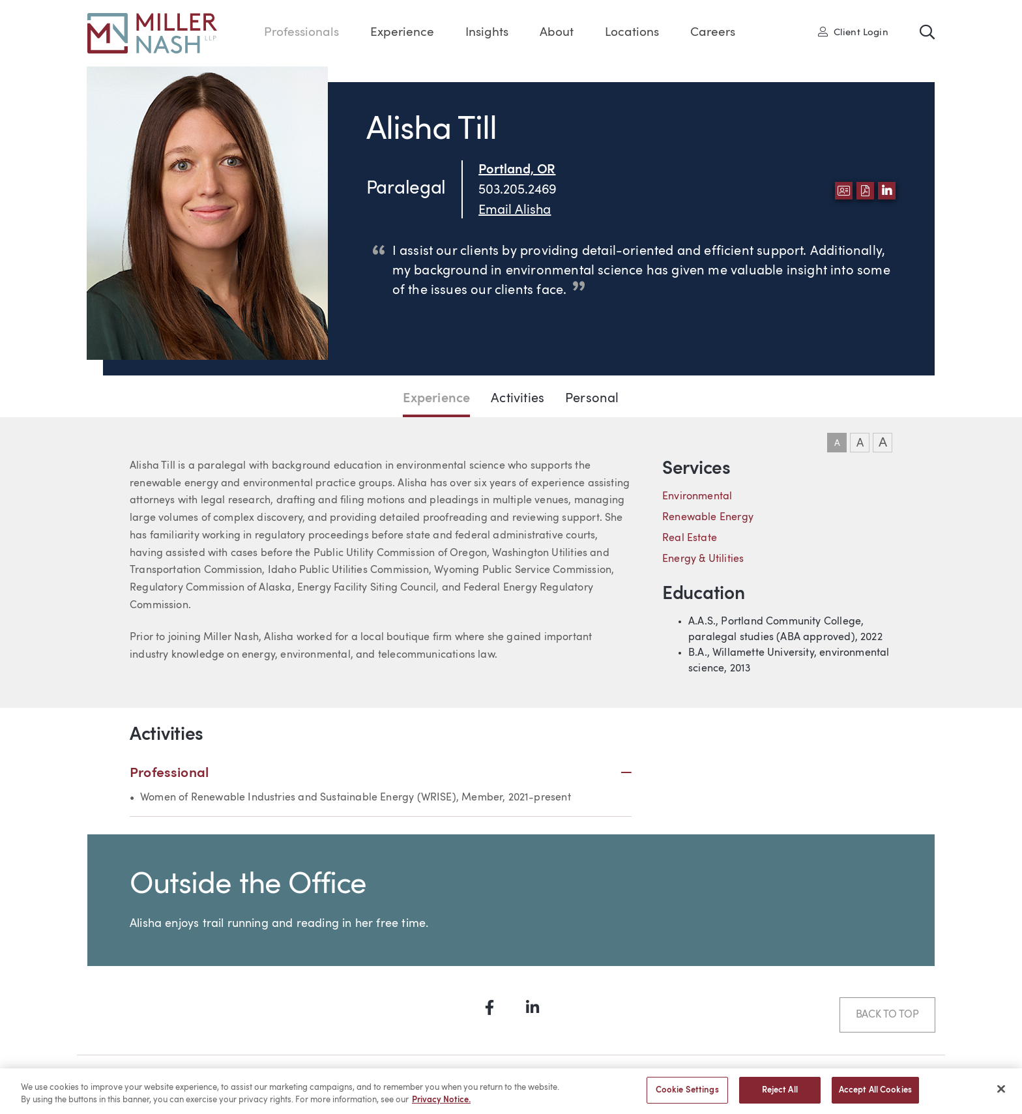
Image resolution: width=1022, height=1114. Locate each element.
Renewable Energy (707, 517)
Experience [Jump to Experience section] (436, 398)
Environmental (697, 496)
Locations (632, 33)
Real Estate (689, 538)
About (557, 33)
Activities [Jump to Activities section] (517, 398)
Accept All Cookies (875, 1096)
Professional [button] (381, 773)
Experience (402, 33)
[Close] (1001, 1094)
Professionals (301, 33)
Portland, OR (516, 170)
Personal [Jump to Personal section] (592, 398)
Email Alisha (514, 210)
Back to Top (887, 1015)
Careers (712, 33)
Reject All (780, 1096)
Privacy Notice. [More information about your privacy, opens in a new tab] (441, 1106)
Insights (486, 33)
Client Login (853, 32)
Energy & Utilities (703, 559)
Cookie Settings (687, 1096)
